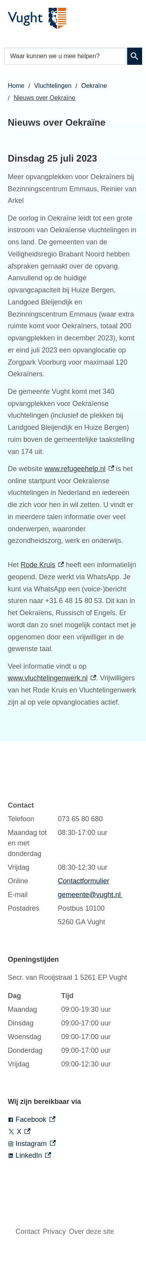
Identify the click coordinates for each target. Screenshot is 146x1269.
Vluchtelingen (53, 85)
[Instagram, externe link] (73, 1144)
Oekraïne (94, 85)
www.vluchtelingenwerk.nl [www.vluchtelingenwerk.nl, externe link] (52, 678)
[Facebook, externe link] (73, 1120)
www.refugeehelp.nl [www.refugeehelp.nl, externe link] (79, 469)
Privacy (54, 1231)
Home (16, 85)
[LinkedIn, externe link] (73, 1156)
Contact (28, 1231)
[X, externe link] (73, 1132)
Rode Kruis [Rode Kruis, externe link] (42, 565)
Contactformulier (83, 881)
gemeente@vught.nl (90, 895)
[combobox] (65, 56)
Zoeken (134, 56)
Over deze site (91, 1231)
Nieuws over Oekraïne (44, 97)
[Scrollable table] (65, 864)
